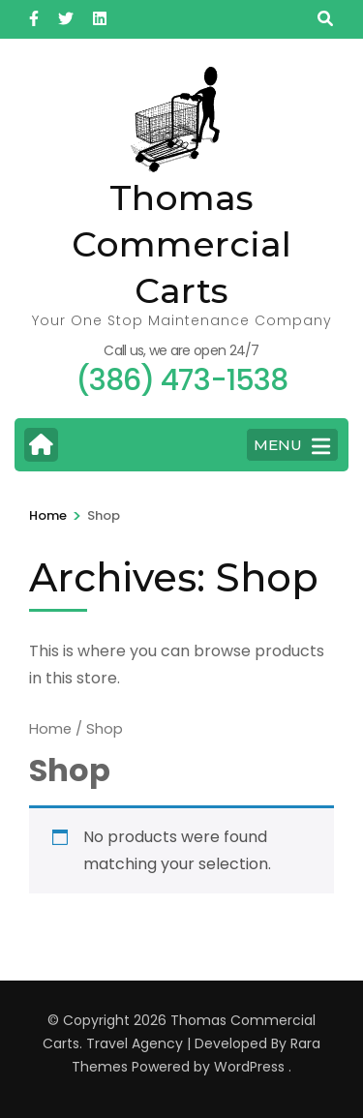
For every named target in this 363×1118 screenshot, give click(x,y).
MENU (292, 446)
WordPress (249, 1066)
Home (50, 729)
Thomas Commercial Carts (181, 244)
